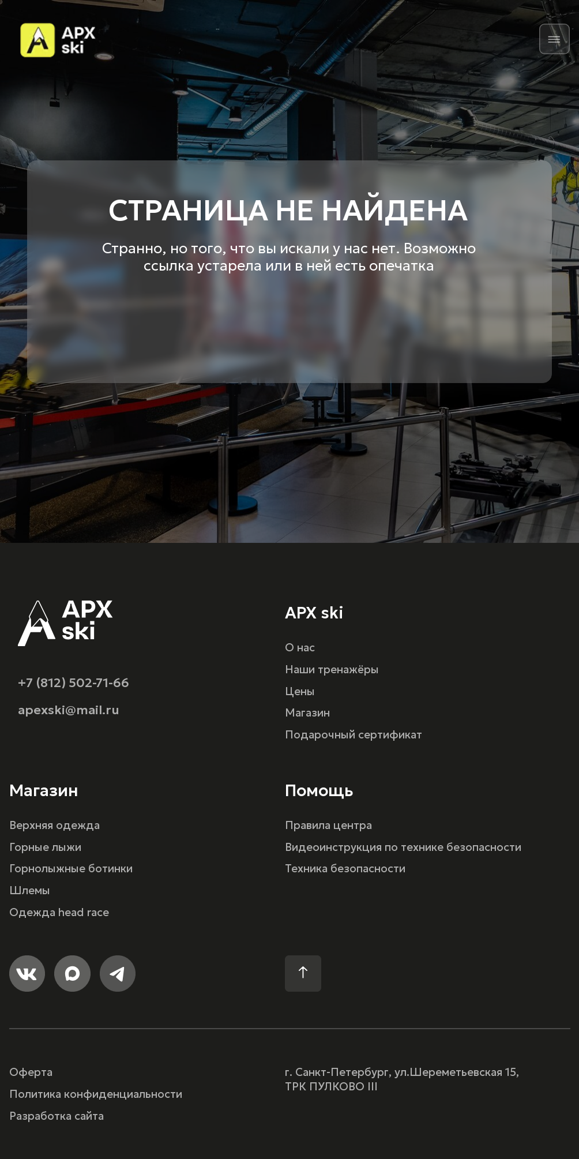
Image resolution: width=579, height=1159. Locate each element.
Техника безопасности (345, 868)
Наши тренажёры (332, 669)
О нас (300, 647)
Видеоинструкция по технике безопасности (403, 847)
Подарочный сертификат (353, 734)
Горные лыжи (45, 847)
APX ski (314, 612)
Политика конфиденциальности (95, 1094)
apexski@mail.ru (68, 710)
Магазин (307, 712)
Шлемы (29, 890)
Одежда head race (59, 912)
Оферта (30, 1072)
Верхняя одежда (54, 825)
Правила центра (328, 825)
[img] (554, 39)
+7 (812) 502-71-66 (73, 683)
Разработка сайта (56, 1116)
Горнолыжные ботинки (71, 868)
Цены (300, 691)
